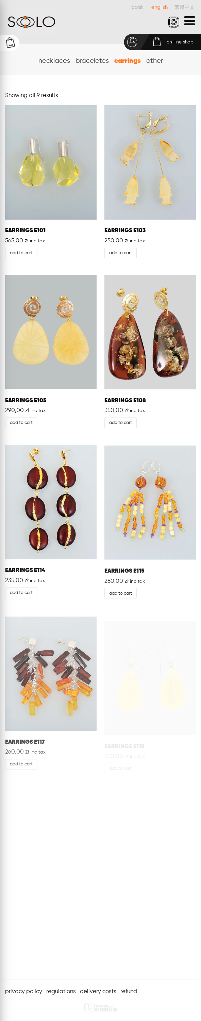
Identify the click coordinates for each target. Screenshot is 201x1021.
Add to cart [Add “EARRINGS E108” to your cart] (120, 423)
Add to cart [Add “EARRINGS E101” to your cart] (21, 253)
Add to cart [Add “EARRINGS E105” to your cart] (21, 423)
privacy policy (23, 992)
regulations (61, 992)
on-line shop (180, 42)
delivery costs (98, 992)
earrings (127, 61)
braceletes (92, 61)
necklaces (54, 61)
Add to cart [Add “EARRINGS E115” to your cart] (120, 595)
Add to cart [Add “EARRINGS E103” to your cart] (120, 253)
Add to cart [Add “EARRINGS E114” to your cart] (21, 593)
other (154, 61)
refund (128, 992)
